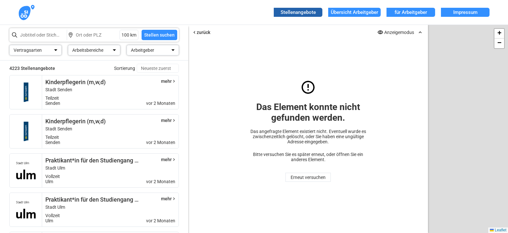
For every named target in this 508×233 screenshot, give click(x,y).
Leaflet (498, 230)
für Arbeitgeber (411, 12)
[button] (499, 34)
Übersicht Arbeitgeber (354, 12)
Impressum (465, 12)
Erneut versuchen (308, 177)
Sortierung (124, 68)
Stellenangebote (298, 12)
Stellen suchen (159, 35)
